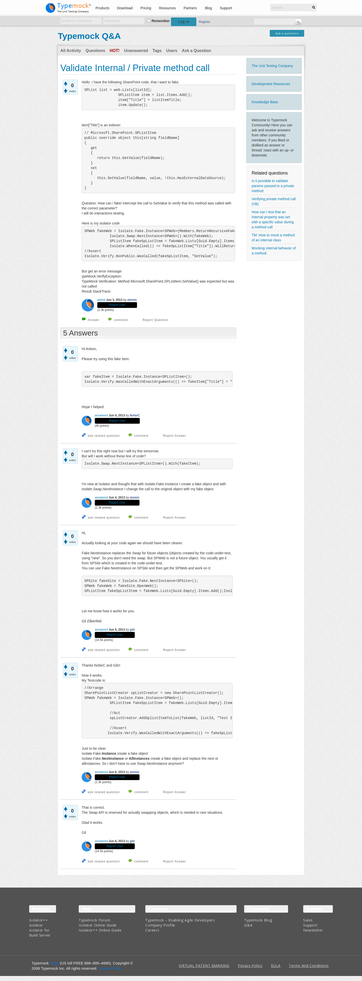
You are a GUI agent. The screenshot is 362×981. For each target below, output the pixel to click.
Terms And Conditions (309, 965)
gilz (132, 629)
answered (101, 415)
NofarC (135, 415)
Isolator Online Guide (98, 925)
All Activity (70, 50)
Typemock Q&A (89, 36)
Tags (157, 50)
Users (171, 50)
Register (204, 22)
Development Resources (271, 84)
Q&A (248, 925)
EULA (276, 965)
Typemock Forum (94, 920)
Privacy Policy (250, 965)
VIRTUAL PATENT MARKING (204, 965)
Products (102, 8)
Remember (161, 21)
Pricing (146, 8)
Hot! (114, 50)
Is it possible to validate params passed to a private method (273, 186)
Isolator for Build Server (40, 933)
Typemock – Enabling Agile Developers (180, 920)
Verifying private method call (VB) (274, 201)
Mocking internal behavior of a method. (274, 250)
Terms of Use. (110, 968)
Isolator (36, 925)
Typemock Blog (258, 920)
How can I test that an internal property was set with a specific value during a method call (273, 219)
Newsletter (313, 930)
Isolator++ (38, 920)
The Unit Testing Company (272, 66)
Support (226, 8)
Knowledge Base (265, 102)
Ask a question (287, 33)
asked (101, 300)
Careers (152, 930)
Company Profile (160, 925)
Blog (208, 8)
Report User (117, 305)
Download (124, 8)
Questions (95, 50)
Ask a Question (196, 50)
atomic (132, 300)
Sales (308, 920)
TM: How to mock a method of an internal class (273, 237)
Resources (167, 8)
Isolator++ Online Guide (100, 930)
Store (54, 963)
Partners (190, 8)
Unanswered (136, 50)
